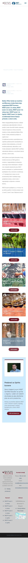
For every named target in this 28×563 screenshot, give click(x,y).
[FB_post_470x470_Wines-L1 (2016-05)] (14, 204)
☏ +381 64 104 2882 (14, 449)
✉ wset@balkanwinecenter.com (17, 453)
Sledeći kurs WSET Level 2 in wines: (12, 75)
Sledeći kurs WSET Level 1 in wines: (12, 70)
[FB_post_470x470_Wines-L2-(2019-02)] (12, 234)
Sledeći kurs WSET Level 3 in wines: (12, 79)
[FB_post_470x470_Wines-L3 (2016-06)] (12, 263)
